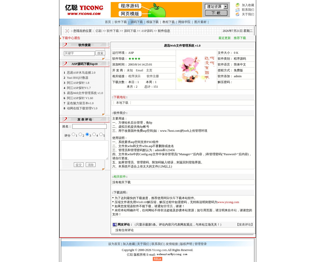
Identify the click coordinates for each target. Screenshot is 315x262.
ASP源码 (147, 31)
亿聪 (98, 31)
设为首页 (114, 244)
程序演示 (137, 76)
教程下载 (168, 22)
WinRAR (144, 202)
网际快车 (172, 198)
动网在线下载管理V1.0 (80, 108)
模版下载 (152, 22)
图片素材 (200, 22)
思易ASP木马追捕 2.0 (79, 72)
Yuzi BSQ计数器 (76, 78)
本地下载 (124, 102)
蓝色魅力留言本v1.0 (78, 103)
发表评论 (247, 224)
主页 (151, 70)
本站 (236, 210)
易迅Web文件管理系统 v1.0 (83, 93)
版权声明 (186, 244)
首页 (108, 22)
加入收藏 (250, 5)
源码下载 (137, 22)
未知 (132, 70)
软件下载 (121, 22)
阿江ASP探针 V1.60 (78, 98)
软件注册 (155, 76)
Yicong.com (159, 250)
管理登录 (201, 244)
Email (142, 70)
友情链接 (172, 244)
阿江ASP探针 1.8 (76, 83)
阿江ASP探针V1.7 (77, 88)
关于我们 (250, 14)
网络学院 (184, 22)
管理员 (170, 206)
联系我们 (250, 9)
